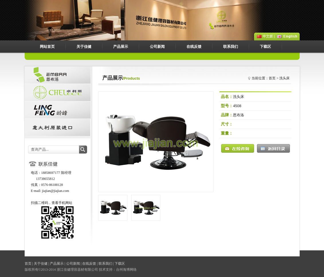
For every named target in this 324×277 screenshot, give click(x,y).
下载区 (265, 46)
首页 (28, 264)
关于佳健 (83, 46)
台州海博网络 (126, 270)
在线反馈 (193, 46)
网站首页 (47, 46)
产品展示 (120, 46)
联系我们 (230, 46)
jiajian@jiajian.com (55, 191)
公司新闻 (157, 46)
